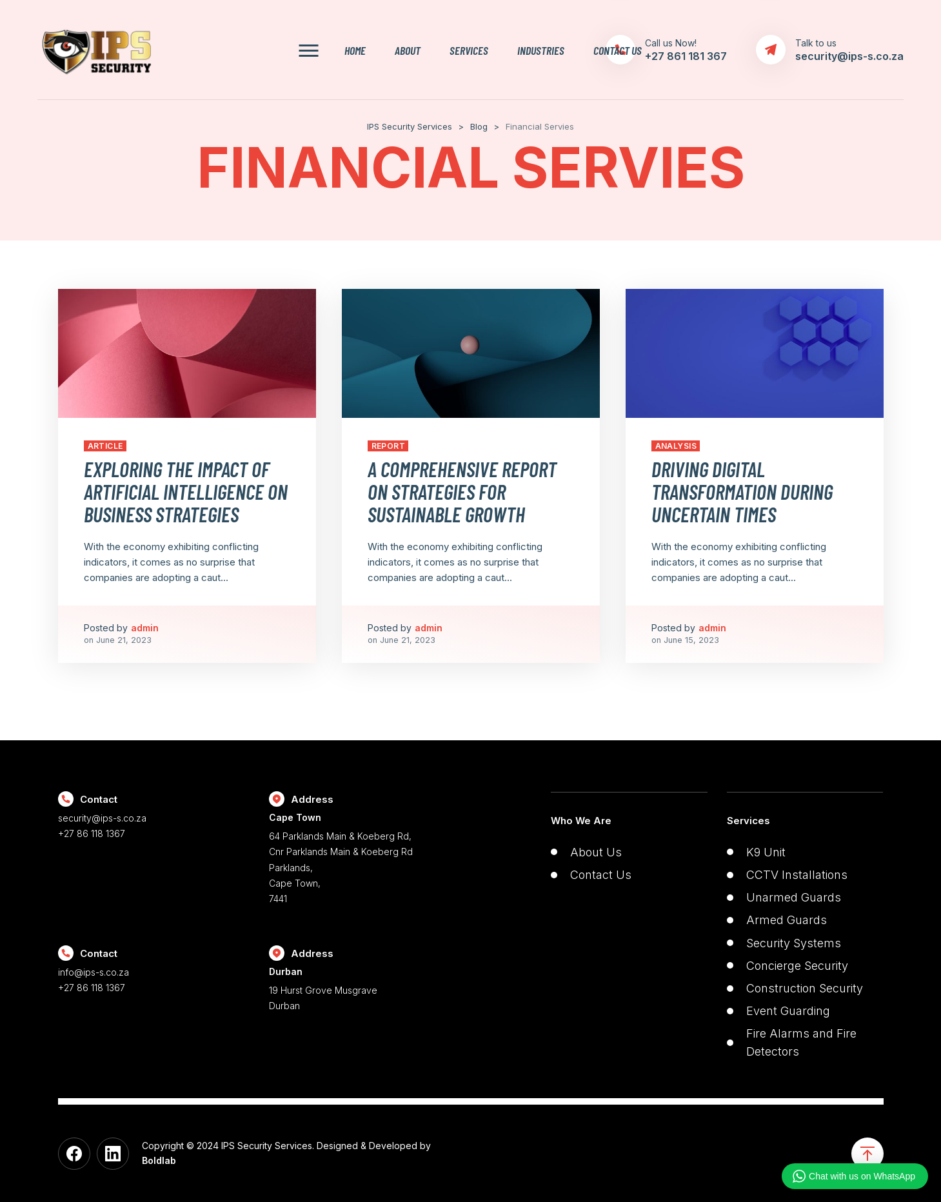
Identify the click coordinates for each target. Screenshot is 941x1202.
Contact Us (617, 50)
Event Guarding (788, 1011)
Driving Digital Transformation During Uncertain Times (742, 491)
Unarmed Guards (793, 897)
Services (469, 50)
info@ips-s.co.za (93, 972)
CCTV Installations (796, 875)
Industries (540, 50)
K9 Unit (766, 852)
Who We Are (581, 820)
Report (388, 446)
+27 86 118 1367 (91, 833)
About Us (596, 852)
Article (105, 446)
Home (355, 50)
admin (145, 627)
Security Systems (793, 943)
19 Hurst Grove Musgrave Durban (365, 988)
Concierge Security (797, 965)
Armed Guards (786, 920)
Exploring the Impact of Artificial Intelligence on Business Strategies (186, 491)
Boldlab (159, 1160)
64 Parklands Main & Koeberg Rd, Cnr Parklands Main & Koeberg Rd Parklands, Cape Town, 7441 (365, 857)
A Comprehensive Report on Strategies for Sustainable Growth (462, 491)
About (408, 50)
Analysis (676, 446)
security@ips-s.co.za (102, 818)
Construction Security (804, 988)
